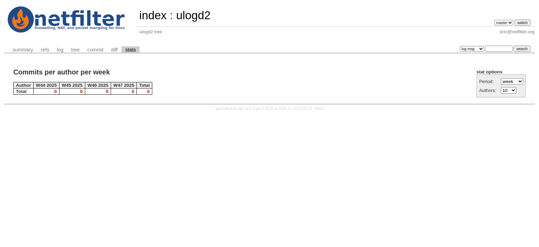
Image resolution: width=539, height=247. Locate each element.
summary (22, 49)
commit (95, 49)
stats (130, 49)
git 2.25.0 (264, 108)
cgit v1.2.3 (246, 108)
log (60, 49)
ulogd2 (193, 15)
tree (75, 49)
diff (114, 49)
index (153, 15)
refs (45, 49)
